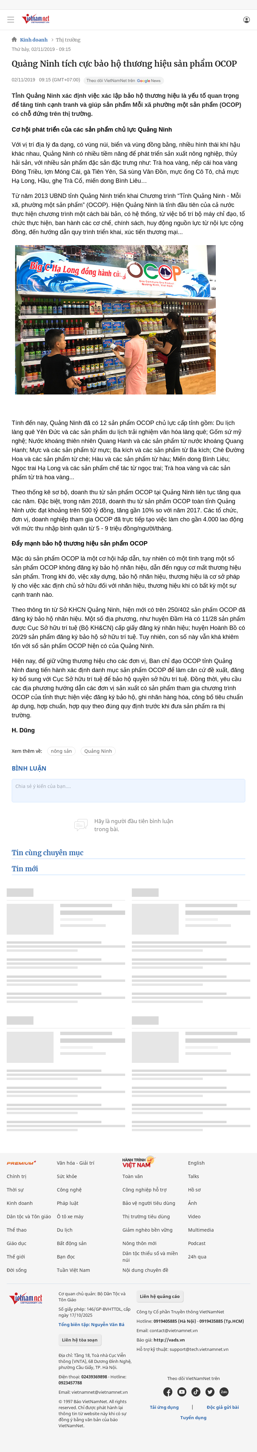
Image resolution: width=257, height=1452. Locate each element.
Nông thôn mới (139, 1243)
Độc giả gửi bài (223, 1407)
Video (194, 1216)
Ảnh (192, 1203)
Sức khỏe (67, 1176)
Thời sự (15, 1189)
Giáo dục (16, 1243)
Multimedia (201, 1230)
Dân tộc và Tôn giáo (29, 1216)
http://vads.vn (169, 1340)
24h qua (197, 1256)
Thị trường (68, 40)
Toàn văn (132, 1176)
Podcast (196, 1243)
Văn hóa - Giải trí (75, 1163)
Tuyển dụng (193, 1417)
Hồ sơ (194, 1189)
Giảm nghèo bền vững (147, 1230)
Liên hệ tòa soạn (80, 1340)
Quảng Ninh (98, 751)
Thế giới (16, 1256)
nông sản (61, 751)
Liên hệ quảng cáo (160, 1296)
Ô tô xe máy (70, 1216)
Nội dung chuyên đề (145, 1270)
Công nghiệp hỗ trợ (144, 1189)
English (196, 1163)
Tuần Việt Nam (73, 1270)
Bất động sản (72, 1243)
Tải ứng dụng (164, 1407)
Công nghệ (69, 1189)
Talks (193, 1176)
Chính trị (16, 1176)
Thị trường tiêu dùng (146, 1216)
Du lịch (65, 1230)
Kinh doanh (34, 40)
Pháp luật (67, 1203)
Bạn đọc (66, 1256)
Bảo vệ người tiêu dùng (148, 1203)
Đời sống (17, 1270)
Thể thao (16, 1230)
